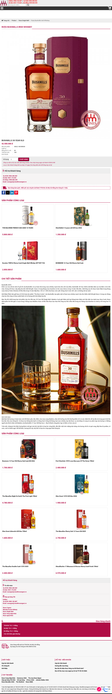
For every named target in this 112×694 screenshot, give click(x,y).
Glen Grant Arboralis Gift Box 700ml (14, 531)
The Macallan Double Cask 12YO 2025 (15, 566)
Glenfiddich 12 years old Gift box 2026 (69, 228)
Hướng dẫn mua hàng (61, 666)
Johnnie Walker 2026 (42, 680)
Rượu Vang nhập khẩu (9, 613)
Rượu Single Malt (24, 20)
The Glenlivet (20, 682)
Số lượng (10, 159)
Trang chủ (5, 20)
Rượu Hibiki (29, 682)
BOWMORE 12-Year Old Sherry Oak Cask (69, 263)
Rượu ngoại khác (8, 615)
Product (14, 20)
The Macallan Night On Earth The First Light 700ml (19, 496)
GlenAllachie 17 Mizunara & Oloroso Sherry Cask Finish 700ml (77, 566)
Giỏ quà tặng (21, 680)
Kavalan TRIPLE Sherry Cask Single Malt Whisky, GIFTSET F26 (23, 263)
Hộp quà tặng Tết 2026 (8, 680)
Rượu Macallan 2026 (8, 682)
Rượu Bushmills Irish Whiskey (17, 27)
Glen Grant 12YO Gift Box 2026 (66, 496)
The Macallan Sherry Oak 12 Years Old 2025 (71, 531)
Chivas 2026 (30, 680)
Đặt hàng (24, 159)
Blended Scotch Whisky (10, 609)
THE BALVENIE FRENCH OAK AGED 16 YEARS (17, 228)
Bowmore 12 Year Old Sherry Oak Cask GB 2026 (18, 461)
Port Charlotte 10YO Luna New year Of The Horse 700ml (75, 461)
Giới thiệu (4, 668)
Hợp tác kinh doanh (7, 663)
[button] (3, 193)
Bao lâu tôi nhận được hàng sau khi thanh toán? (69, 668)
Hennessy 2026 (22, 678)
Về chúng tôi (5, 666)
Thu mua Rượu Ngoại (34, 678)
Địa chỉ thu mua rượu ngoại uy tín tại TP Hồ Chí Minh (71, 671)
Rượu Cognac (7, 607)
